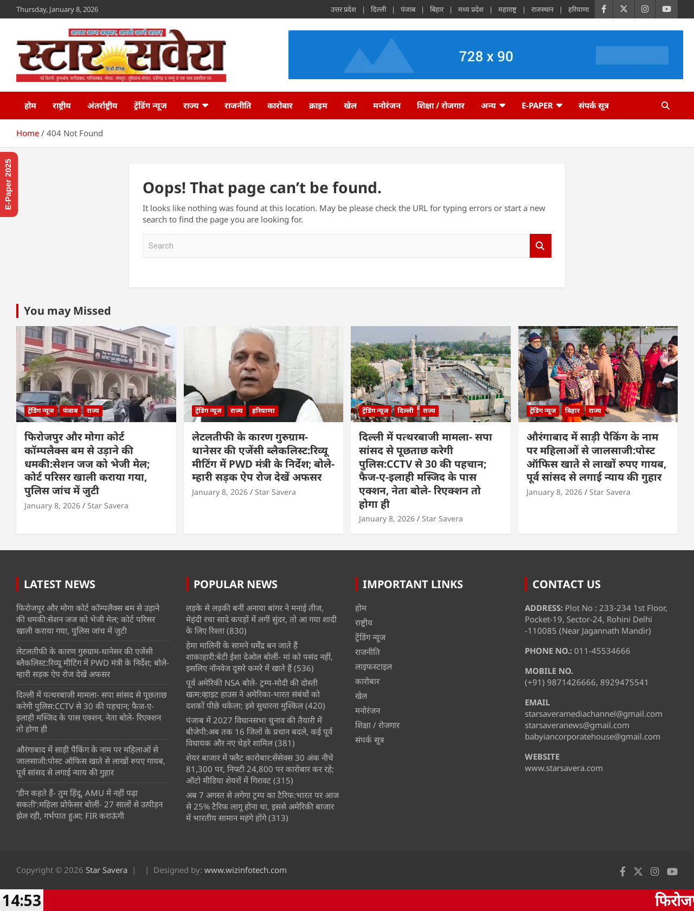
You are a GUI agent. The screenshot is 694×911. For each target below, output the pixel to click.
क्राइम (318, 105)
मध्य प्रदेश (471, 9)
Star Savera (107, 505)
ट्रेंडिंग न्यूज (150, 105)
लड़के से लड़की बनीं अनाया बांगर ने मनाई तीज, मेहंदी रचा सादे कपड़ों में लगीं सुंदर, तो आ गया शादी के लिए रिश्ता (261, 619)
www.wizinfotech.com (245, 869)
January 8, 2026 (52, 505)
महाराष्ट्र (507, 9)
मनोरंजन (387, 105)
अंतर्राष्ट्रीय (102, 105)
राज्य (191, 105)
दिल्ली (378, 9)
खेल (350, 105)
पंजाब (408, 9)
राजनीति (237, 105)
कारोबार (280, 105)
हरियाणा (578, 9)
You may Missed (67, 310)
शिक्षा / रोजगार (441, 105)
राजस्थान (542, 9)
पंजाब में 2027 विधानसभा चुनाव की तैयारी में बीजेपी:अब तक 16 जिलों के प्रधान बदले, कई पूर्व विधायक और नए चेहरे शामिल (259, 731)
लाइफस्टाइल (373, 666)
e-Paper (537, 105)
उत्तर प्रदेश (343, 9)
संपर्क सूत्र (594, 105)
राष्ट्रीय (62, 105)
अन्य (488, 105)
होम (30, 105)
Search (540, 246)
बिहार (437, 9)
